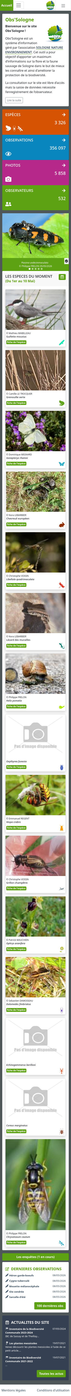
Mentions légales (14, 1390)
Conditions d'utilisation (53, 1390)
